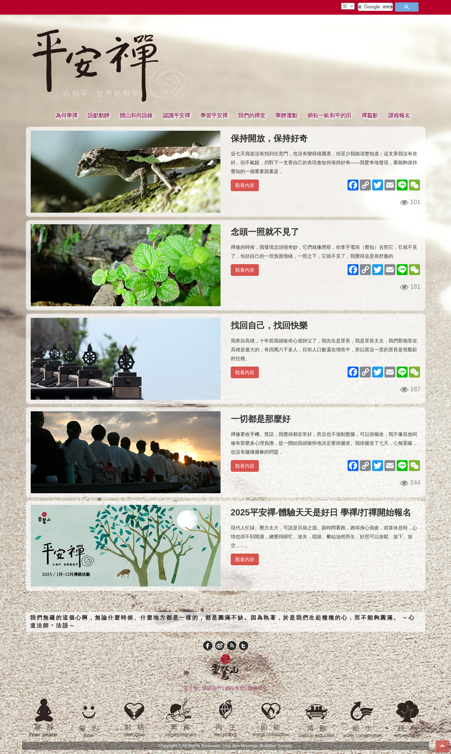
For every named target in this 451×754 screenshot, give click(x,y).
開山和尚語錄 (136, 115)
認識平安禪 (176, 115)
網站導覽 (234, 688)
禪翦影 (370, 115)
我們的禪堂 (251, 115)
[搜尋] (375, 7)
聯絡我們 (211, 688)
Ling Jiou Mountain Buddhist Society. (257, 745)
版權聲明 (257, 688)
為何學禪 (66, 115)
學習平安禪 (214, 115)
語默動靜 (99, 115)
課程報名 (399, 115)
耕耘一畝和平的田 (329, 115)
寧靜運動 (286, 115)
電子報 (191, 688)
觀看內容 (244, 185)
